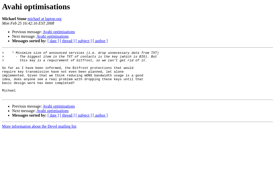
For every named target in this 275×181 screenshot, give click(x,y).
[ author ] (100, 41)
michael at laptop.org (44, 19)
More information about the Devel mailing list (39, 135)
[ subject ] (84, 41)
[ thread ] (67, 41)
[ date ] (53, 41)
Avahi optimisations (59, 32)
